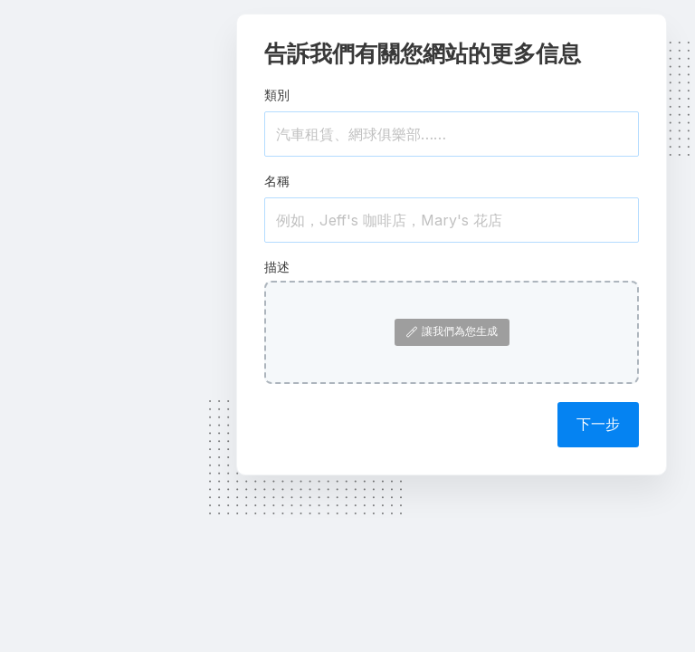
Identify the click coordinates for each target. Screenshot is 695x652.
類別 (277, 94)
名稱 (277, 180)
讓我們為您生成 (452, 331)
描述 (277, 266)
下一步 (598, 424)
